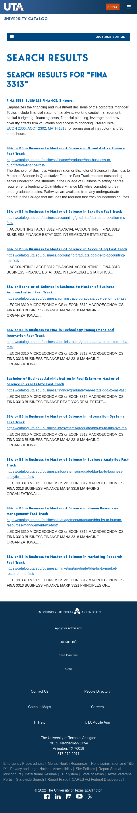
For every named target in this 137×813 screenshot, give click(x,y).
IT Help (39, 722)
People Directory (97, 691)
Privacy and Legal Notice (29, 769)
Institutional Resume (41, 774)
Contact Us (39, 691)
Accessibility (62, 769)
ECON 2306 (16, 128)
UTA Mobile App (97, 722)
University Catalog (26, 18)
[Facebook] (47, 796)
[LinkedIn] (57, 796)
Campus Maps (39, 707)
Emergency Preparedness (23, 763)
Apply (113, 6)
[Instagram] (68, 796)
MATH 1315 (57, 128)
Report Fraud (57, 779)
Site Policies (85, 769)
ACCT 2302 (36, 128)
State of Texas (92, 774)
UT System (69, 774)
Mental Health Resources (68, 763)
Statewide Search (30, 779)
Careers (97, 707)
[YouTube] (79, 796)
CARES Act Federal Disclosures (97, 779)
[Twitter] (90, 796)
